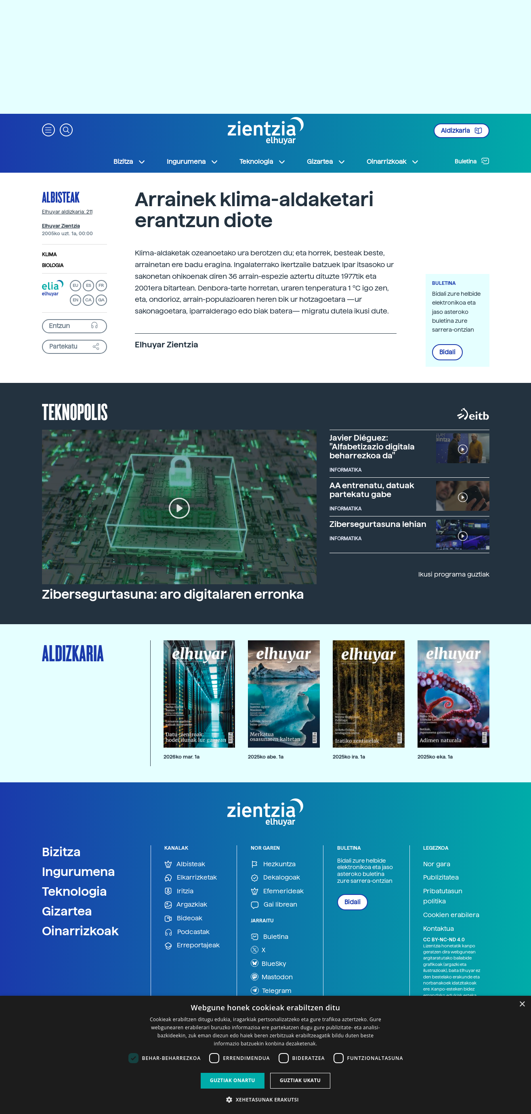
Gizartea (67, 911)
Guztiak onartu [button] (232, 1080)
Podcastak (187, 932)
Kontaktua (438, 928)
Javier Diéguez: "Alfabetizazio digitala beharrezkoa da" (372, 446)
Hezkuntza (273, 864)
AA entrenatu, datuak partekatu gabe (372, 490)
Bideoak (183, 918)
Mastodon (272, 977)
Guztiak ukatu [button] (300, 1080)
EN (75, 300)
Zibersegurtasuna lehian (378, 524)
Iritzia (178, 891)
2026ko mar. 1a (181, 757)
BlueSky (268, 963)
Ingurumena (78, 871)
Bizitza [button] (129, 162)
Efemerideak (277, 891)
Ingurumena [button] (192, 162)
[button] (48, 129)
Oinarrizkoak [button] (393, 162)
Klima (49, 254)
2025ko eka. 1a (435, 757)
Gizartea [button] (326, 162)
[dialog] (265, 1055)
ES (88, 285)
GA (101, 300)
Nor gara (436, 864)
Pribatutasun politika (442, 896)
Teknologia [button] (262, 162)
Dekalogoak (275, 878)
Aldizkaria (461, 131)
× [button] (522, 1004)
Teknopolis (75, 411)
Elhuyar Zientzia (61, 226)
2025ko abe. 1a (265, 757)
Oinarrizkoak (80, 931)
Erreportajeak (192, 945)
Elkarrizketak (190, 878)
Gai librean (274, 905)
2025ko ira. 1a (349, 757)
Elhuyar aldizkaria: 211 (67, 212)
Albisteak (61, 197)
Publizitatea (441, 877)
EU (75, 285)
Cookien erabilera (451, 915)
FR (101, 285)
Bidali (447, 352)
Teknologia (74, 891)
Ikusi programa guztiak (453, 574)
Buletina (472, 161)
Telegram (271, 991)
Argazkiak (185, 905)
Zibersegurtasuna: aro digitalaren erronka (173, 594)
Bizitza (61, 851)
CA (88, 300)
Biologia (52, 265)
